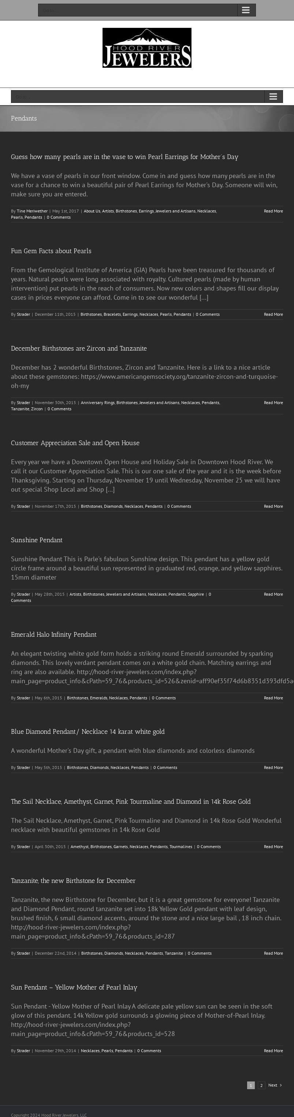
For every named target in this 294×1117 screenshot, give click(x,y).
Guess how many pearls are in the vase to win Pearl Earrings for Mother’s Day (125, 157)
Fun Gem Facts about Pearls (51, 251)
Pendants (33, 217)
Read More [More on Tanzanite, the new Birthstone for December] (273, 953)
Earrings (146, 211)
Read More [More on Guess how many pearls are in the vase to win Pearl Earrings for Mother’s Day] (273, 211)
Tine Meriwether (32, 211)
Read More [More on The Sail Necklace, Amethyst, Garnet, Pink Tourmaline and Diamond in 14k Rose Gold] (273, 846)
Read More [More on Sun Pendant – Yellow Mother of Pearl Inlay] (273, 1050)
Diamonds (113, 506)
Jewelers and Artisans (176, 211)
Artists (108, 211)
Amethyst (80, 846)
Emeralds (98, 697)
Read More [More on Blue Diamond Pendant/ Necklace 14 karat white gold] (273, 767)
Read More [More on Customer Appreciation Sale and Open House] (273, 506)
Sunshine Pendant (37, 540)
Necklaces (206, 211)
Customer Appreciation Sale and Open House (75, 443)
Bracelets (112, 314)
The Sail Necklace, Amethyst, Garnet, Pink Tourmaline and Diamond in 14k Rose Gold (131, 802)
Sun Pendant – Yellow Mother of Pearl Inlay (74, 987)
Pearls (17, 217)
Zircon (37, 408)
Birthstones (126, 211)
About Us (92, 211)
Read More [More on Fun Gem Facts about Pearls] (273, 314)
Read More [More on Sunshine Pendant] (273, 594)
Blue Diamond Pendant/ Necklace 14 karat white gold (88, 732)
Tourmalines (181, 846)
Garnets (120, 846)
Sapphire (196, 594)
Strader (23, 314)
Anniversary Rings (98, 402)
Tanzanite (20, 408)
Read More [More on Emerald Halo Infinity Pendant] (273, 697)
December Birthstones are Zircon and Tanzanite (79, 348)
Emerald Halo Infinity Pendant (54, 634)
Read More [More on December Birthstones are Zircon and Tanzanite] (273, 402)
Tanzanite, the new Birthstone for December (73, 881)
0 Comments (59, 217)
